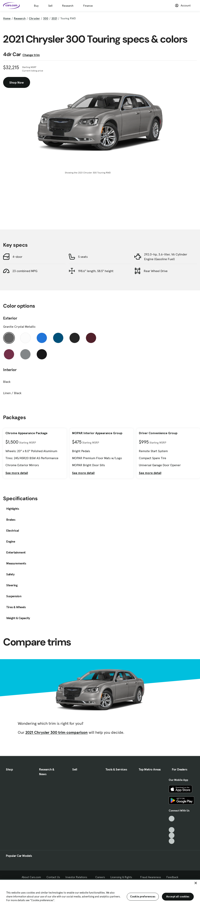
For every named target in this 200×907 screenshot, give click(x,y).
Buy (36, 5)
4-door (17, 257)
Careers (100, 877)
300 (45, 18)
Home (7, 18)
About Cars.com (31, 877)
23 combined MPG (24, 271)
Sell (50, 5)
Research (67, 5)
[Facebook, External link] (171, 824)
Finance (88, 5)
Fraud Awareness (150, 877)
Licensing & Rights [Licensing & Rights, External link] (122, 877)
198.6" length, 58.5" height (95, 271)
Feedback (172, 877)
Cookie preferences (142, 896)
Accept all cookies (177, 896)
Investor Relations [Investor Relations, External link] (77, 877)
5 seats (83, 257)
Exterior (10, 318)
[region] (100, 893)
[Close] (195, 883)
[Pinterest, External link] (171, 841)
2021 (54, 18)
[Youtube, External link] (171, 830)
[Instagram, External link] (171, 835)
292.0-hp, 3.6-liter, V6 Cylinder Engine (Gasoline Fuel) (165, 256)
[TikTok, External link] (171, 818)
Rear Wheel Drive (156, 271)
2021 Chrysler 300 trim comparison (56, 732)
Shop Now (16, 82)
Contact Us (53, 877)
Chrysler (34, 18)
